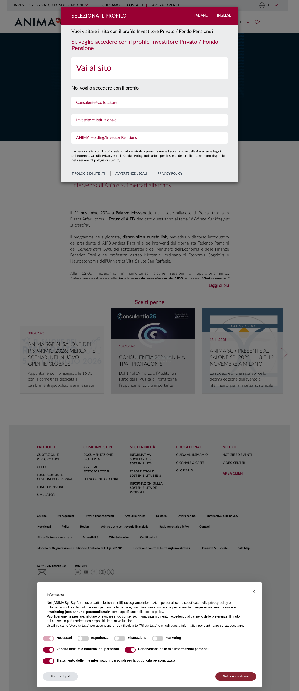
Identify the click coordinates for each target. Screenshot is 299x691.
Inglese (224, 15)
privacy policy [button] (218, 603)
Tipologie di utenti (88, 173)
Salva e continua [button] (236, 676)
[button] (253, 591)
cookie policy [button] (154, 612)
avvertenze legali (131, 173)
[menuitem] (149, 68)
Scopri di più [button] (60, 676)
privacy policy (169, 173)
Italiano (200, 15)
